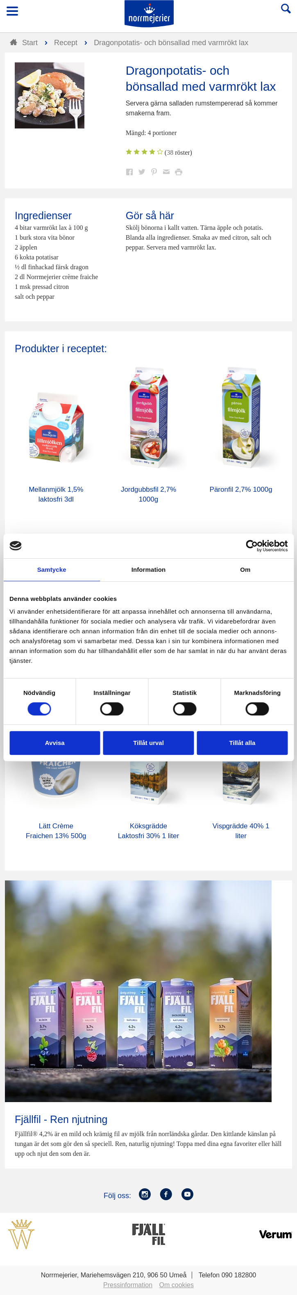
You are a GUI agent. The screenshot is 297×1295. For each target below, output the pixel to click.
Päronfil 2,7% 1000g (241, 489)
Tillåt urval (148, 742)
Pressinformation (127, 1284)
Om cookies (176, 1284)
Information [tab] (148, 569)
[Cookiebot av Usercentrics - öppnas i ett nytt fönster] (252, 546)
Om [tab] (245, 569)
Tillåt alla (242, 742)
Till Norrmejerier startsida (149, 14)
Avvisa (55, 742)
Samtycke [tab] (51, 569)
